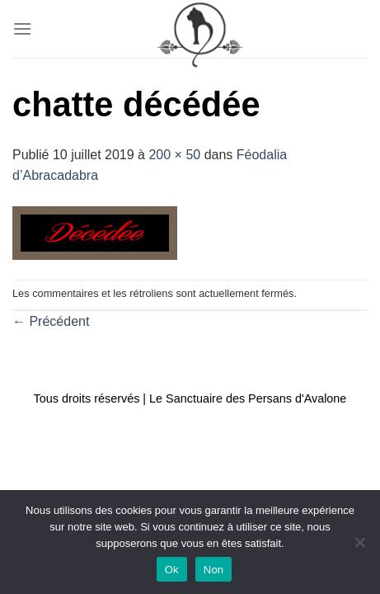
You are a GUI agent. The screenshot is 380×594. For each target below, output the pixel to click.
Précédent (50, 321)
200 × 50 (174, 155)
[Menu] (22, 28)
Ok (172, 569)
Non (214, 569)
